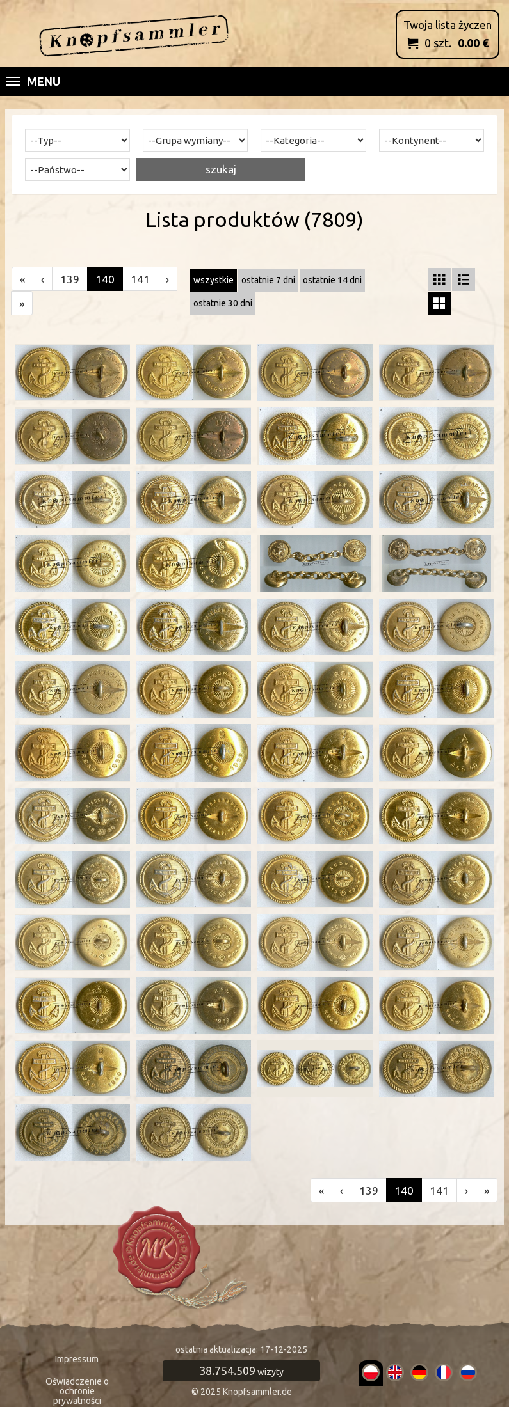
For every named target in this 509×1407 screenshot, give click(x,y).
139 (69, 279)
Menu (33, 81)
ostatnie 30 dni (222, 303)
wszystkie (213, 280)
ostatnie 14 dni (332, 280)
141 (140, 279)
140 (105, 279)
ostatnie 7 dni (268, 280)
